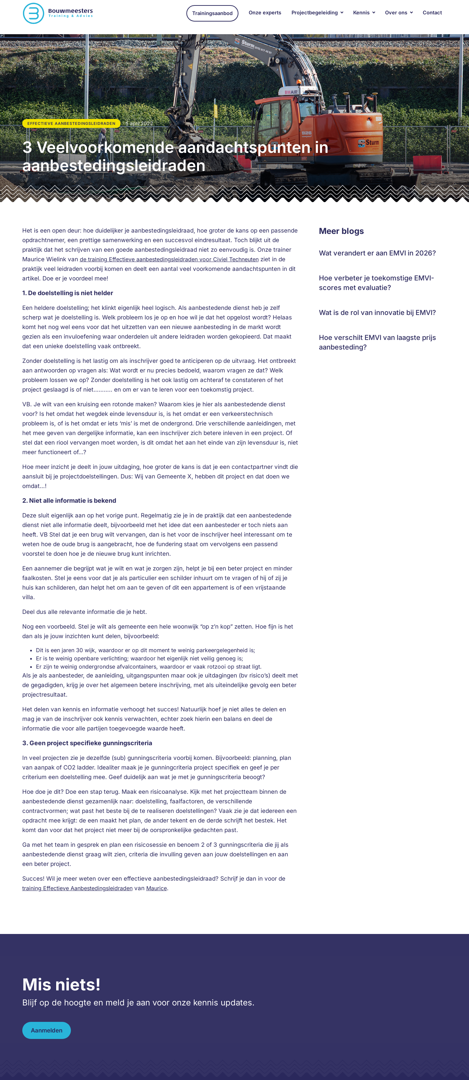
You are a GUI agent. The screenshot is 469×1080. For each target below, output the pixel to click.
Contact (432, 17)
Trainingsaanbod (212, 17)
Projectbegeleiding (315, 17)
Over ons (396, 17)
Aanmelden (46, 1030)
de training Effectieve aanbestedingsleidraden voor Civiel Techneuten (169, 259)
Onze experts (265, 17)
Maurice (156, 888)
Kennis (361, 17)
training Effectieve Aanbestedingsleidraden (77, 888)
